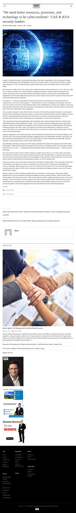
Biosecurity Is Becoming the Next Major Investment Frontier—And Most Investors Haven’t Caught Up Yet (32, 344)
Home (4, 455)
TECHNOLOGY (7, 497)
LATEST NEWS (8, 25)
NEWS (14, 25)
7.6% (6, 91)
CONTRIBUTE (19, 457)
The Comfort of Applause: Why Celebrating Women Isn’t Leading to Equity (24, 348)
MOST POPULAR (7, 245)
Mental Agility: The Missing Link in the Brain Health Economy (23, 328)
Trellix (16, 84)
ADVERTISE (6, 459)
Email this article (8, 190)
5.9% (60, 89)
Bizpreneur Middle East (35, 506)
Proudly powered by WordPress (50, 506)
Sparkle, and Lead (8, 352)
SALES (4, 493)
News (29, 25)
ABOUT (5, 457)
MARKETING (6, 488)
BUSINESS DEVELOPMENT (7, 483)
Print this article (8, 194)
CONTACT (5, 462)
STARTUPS (6, 490)
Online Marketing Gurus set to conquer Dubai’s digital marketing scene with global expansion (31, 221)
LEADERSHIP (6, 495)
